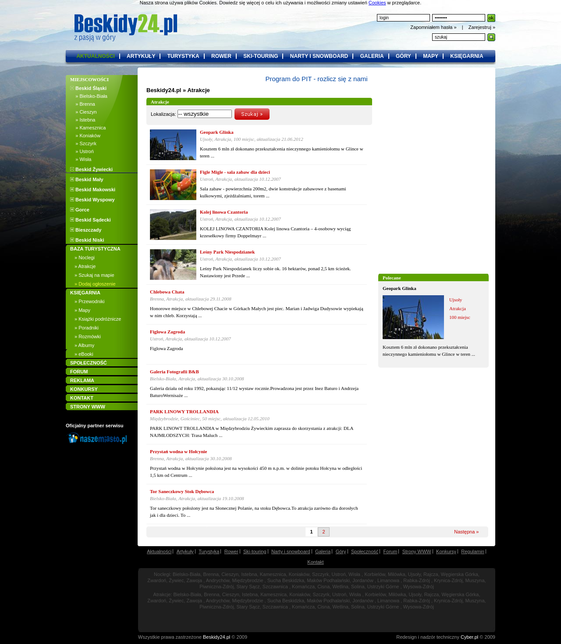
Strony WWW (416, 551)
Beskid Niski (87, 240)
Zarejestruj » (482, 27)
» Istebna (82, 119)
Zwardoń (156, 580)
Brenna (211, 574)
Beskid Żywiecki (91, 169)
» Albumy (84, 345)
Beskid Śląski (88, 88)
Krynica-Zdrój (448, 580)
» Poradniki (87, 327)
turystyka (183, 56)
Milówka (396, 574)
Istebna (249, 574)
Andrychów (218, 580)
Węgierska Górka (459, 574)
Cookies (377, 2)
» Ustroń (82, 151)
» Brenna (82, 104)
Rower (231, 551)
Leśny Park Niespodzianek (227, 251)
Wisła (354, 574)
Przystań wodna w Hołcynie (178, 451)
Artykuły (185, 551)
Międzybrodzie (247, 580)
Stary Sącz (248, 586)
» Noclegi (85, 257)
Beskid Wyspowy (92, 199)
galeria (372, 56)
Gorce (79, 209)
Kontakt (315, 562)
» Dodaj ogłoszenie (95, 283)
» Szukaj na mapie (94, 275)
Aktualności (159, 551)
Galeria (322, 551)
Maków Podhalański (328, 580)
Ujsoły (414, 574)
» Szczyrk (83, 143)
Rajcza (430, 574)
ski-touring (260, 56)
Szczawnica (275, 586)
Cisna (323, 586)
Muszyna (475, 580)
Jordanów (362, 580)
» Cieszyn (83, 111)
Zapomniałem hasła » (434, 27)
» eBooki (84, 354)
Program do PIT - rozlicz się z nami (316, 78)
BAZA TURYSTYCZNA (95, 248)
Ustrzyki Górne (383, 586)
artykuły (141, 56)
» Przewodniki (89, 301)
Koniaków (299, 574)
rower (221, 56)
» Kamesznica (88, 127)
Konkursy (446, 551)
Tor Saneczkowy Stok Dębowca (182, 491)
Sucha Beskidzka (285, 580)
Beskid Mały (86, 179)
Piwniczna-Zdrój (216, 586)
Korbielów (374, 574)
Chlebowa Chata (167, 291)
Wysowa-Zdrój (418, 586)
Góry (341, 551)
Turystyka (209, 551)
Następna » (466, 531)
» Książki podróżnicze (98, 319)
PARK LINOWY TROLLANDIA (184, 411)
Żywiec (176, 580)
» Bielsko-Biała (88, 96)
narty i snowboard (319, 56)
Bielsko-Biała (187, 574)
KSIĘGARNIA (85, 292)
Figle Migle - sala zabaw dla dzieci (235, 172)
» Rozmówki (88, 336)
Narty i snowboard (290, 551)
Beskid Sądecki (90, 219)
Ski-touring (254, 551)
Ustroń (339, 574)
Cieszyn (229, 574)
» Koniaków (85, 135)
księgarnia (466, 56)
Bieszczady (85, 230)
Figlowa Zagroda (167, 331)
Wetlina (340, 586)
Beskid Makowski (92, 189)
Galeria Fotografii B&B (174, 371)
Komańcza (303, 586)
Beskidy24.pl (163, 90)
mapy (430, 56)
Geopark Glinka (399, 288)
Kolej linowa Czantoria (224, 212)
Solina (358, 586)
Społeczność (364, 551)
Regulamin (472, 551)
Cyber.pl (469, 637)
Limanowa (388, 580)
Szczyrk (320, 574)
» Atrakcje (85, 266)
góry (403, 56)
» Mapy (82, 310)
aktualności (95, 56)
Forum (390, 551)
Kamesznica (273, 574)
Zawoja (194, 580)
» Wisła (80, 159)
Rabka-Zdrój (416, 580)
